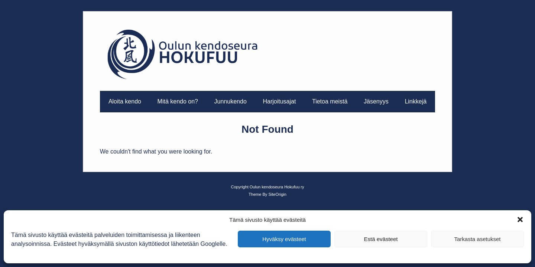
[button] (520, 219)
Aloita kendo (124, 101)
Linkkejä (416, 101)
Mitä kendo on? (178, 101)
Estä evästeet (381, 239)
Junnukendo (230, 101)
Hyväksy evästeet (284, 239)
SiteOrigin (277, 194)
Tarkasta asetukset (477, 239)
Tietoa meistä (329, 101)
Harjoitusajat (279, 101)
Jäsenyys (376, 101)
